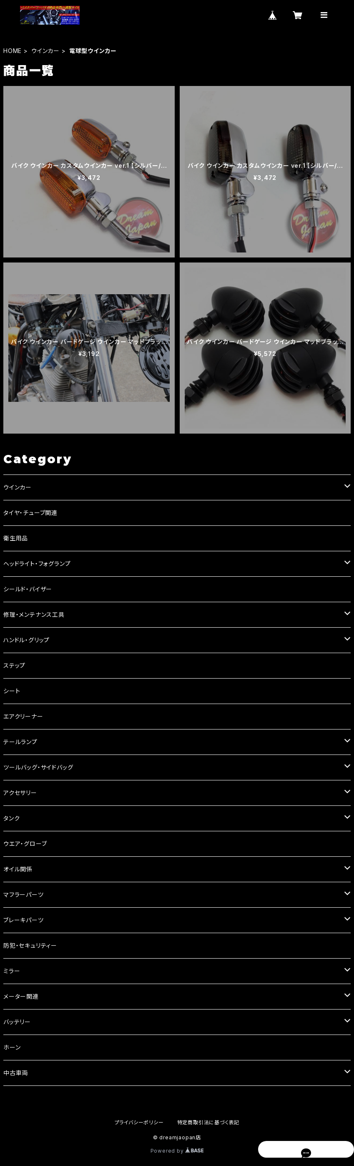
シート (11, 690)
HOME (12, 50)
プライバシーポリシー (139, 1122)
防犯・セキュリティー (30, 945)
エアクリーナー (23, 716)
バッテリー (17, 1021)
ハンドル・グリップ (26, 640)
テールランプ (20, 741)
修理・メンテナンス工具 (34, 614)
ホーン (11, 1047)
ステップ (14, 665)
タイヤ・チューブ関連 (30, 512)
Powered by (177, 1151)
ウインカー (45, 50)
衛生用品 (15, 538)
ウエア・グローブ (25, 843)
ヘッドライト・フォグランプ (36, 563)
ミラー (11, 970)
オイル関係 (18, 869)
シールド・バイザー (27, 589)
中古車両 (15, 1072)
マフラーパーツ (23, 894)
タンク (11, 818)
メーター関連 (21, 996)
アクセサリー (20, 792)
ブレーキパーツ (23, 920)
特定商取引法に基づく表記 (208, 1122)
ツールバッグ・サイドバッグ (38, 767)
